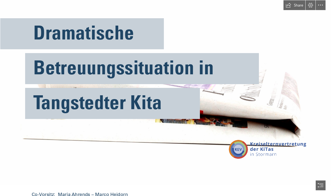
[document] (165, 98)
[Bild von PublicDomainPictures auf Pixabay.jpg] (165, 93)
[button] (294, 5)
